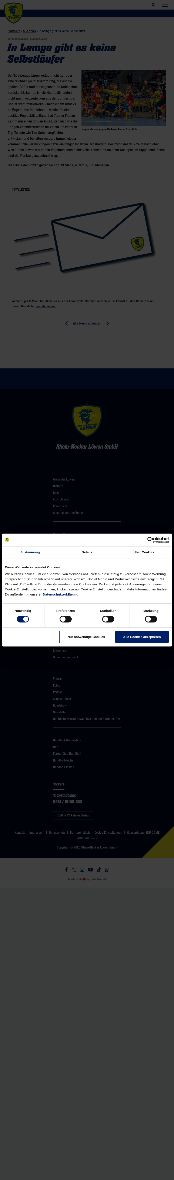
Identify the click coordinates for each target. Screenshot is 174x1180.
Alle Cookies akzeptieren (142, 637)
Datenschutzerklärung (60, 594)
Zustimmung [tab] (30, 552)
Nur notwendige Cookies (86, 637)
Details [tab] (87, 552)
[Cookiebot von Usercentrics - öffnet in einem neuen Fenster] (150, 540)
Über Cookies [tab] (143, 552)
